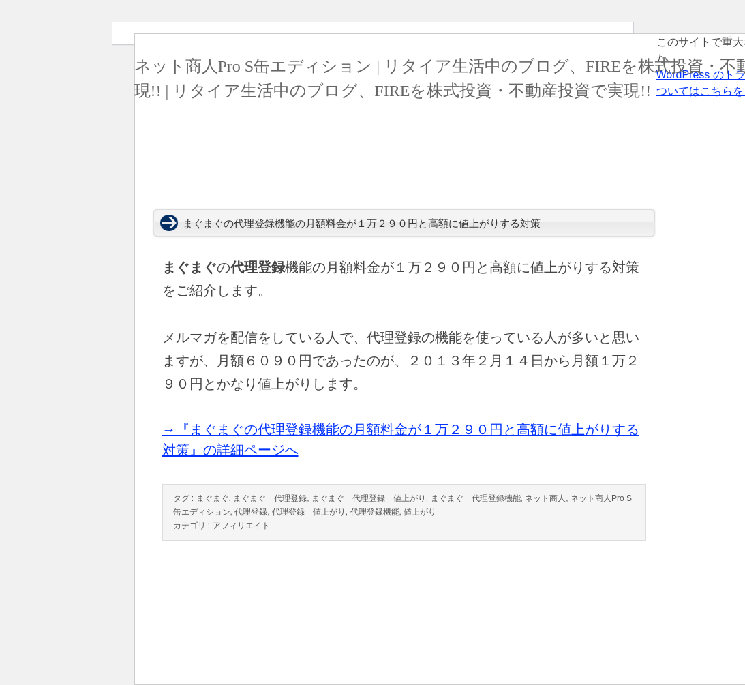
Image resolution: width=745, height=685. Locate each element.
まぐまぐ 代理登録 (270, 498)
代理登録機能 (374, 512)
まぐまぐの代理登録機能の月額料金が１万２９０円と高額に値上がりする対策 (362, 223)
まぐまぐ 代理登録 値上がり (368, 498)
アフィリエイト (241, 525)
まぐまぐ (212, 498)
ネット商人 (545, 498)
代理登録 (250, 512)
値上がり (420, 512)
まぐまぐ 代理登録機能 (476, 498)
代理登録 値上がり (309, 512)
